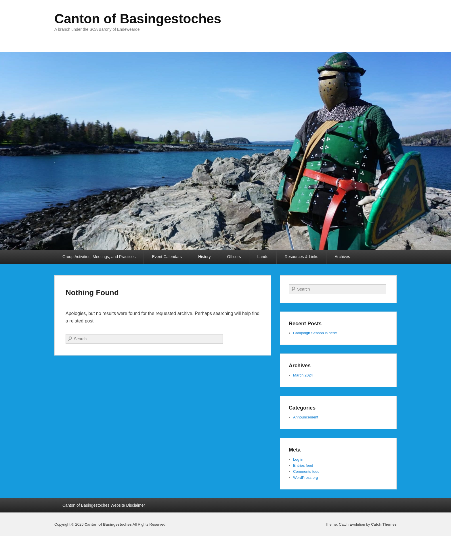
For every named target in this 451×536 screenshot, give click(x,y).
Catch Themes (384, 524)
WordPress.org (305, 477)
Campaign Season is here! (315, 333)
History (204, 256)
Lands (262, 256)
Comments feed (306, 471)
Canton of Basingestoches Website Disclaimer (103, 505)
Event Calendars (167, 256)
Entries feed (303, 465)
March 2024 (303, 375)
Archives (342, 256)
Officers (234, 256)
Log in (298, 459)
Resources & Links (301, 256)
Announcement (305, 417)
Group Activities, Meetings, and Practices (98, 256)
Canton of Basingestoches (137, 18)
